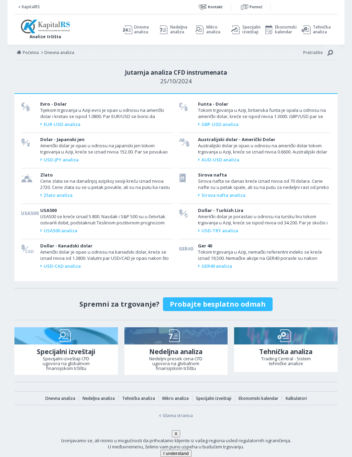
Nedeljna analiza (178, 29)
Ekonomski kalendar (285, 29)
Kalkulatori (296, 398)
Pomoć (256, 6)
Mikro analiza (213, 29)
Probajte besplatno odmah (218, 304)
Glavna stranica (178, 415)
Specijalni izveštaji (249, 29)
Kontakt (215, 6)
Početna (31, 52)
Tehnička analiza (322, 29)
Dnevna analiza (141, 29)
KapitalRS (31, 7)
